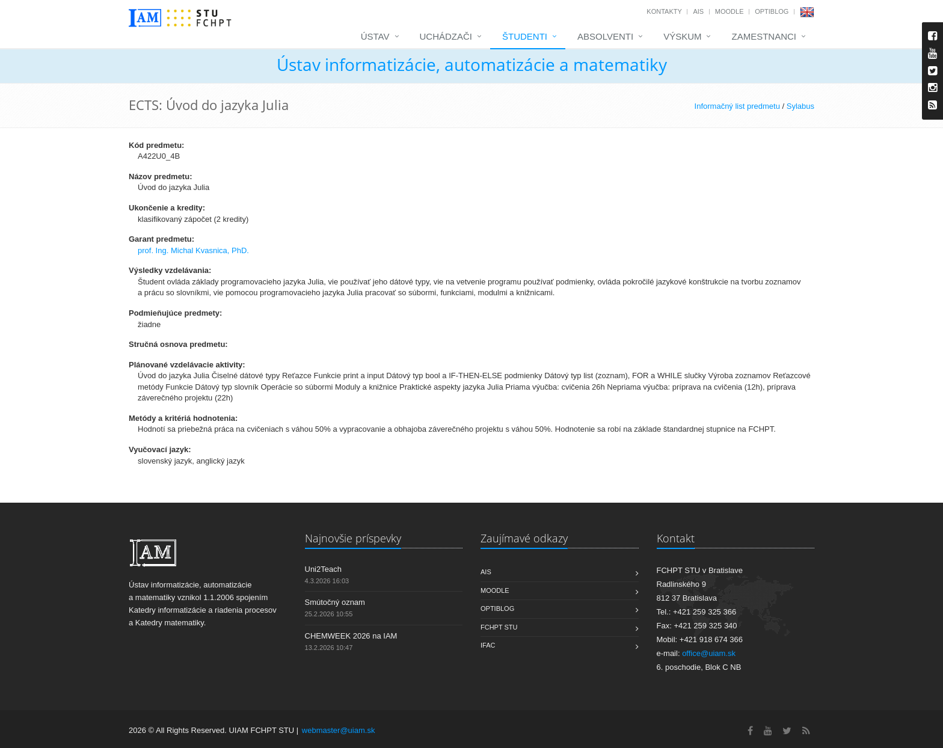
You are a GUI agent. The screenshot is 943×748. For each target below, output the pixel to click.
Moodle (729, 11)
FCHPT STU (499, 627)
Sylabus (800, 106)
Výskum (682, 36)
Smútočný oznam (335, 602)
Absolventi (605, 36)
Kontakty (664, 11)
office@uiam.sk (709, 653)
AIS (698, 11)
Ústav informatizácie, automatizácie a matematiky (472, 64)
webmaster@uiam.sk (338, 730)
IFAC (488, 645)
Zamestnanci (763, 36)
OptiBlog (771, 11)
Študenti (524, 36)
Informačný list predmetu (737, 106)
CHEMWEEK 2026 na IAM (351, 635)
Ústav (375, 36)
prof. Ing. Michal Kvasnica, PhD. (193, 250)
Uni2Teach (323, 569)
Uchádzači (446, 36)
